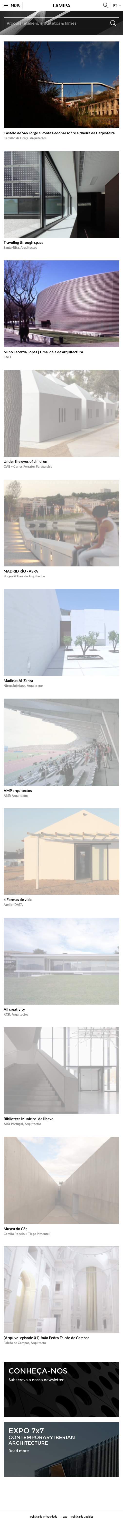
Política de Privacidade (43, 1516)
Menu (12, 5)
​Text (64, 1516)
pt (115, 5)
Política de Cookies (82, 1516)
